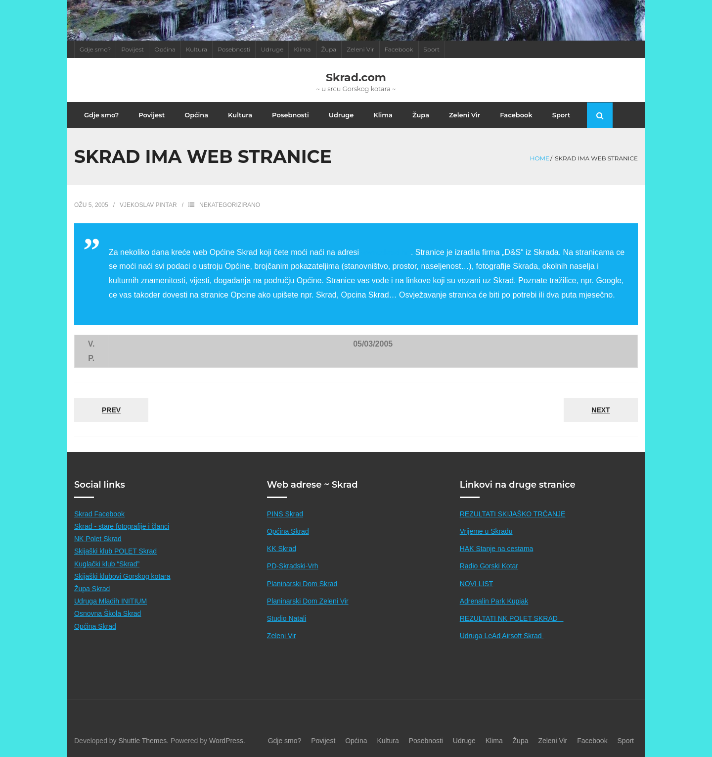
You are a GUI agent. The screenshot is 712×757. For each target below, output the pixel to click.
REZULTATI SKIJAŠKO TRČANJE (513, 514)
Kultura (196, 49)
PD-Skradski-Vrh (292, 566)
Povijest (132, 49)
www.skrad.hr (384, 252)
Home (539, 158)
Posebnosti (234, 49)
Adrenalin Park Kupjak (494, 601)
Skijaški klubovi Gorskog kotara (122, 576)
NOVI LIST (476, 584)
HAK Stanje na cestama (497, 549)
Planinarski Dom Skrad (302, 584)
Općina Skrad (95, 626)
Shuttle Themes (143, 741)
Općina (165, 49)
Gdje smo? (95, 49)
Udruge (272, 49)
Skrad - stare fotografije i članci (121, 526)
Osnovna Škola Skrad (107, 613)
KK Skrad (281, 549)
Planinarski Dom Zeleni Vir (308, 601)
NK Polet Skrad (98, 539)
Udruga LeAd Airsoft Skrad (502, 636)
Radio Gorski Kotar (489, 566)
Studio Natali (286, 618)
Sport (432, 49)
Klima (302, 49)
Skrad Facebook (99, 514)
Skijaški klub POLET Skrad (115, 551)
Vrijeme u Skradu (486, 531)
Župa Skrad (92, 589)
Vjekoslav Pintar (148, 205)
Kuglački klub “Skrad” (106, 564)
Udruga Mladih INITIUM (110, 601)
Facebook (399, 49)
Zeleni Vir (360, 49)
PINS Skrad (285, 514)
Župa (329, 49)
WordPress (226, 741)
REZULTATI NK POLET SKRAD (512, 618)
